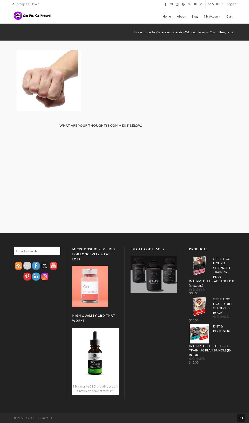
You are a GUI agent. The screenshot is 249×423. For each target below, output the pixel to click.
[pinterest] (184, 4)
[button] (55, 251)
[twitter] (190, 4)
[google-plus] (201, 4)
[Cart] (215, 4)
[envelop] (172, 4)
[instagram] (178, 4)
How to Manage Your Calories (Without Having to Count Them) (185, 32)
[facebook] (166, 4)
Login (232, 4)
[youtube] (196, 4)
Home (138, 32)
